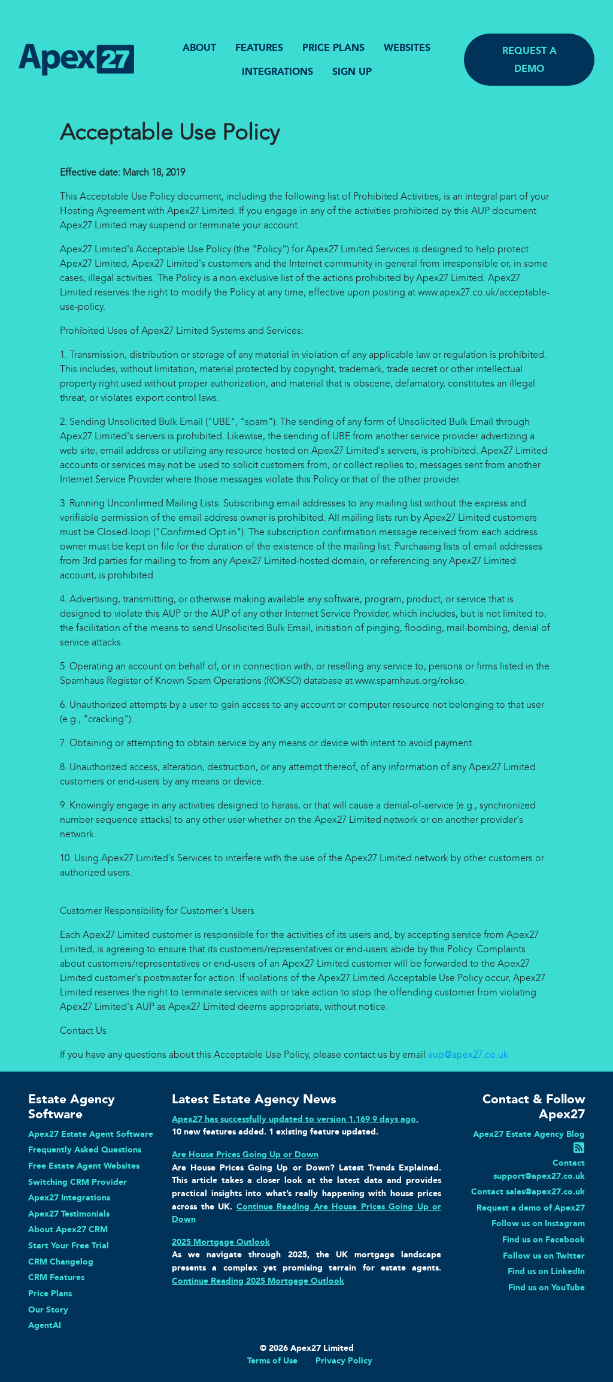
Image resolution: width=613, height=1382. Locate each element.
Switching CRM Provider (77, 1181)
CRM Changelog (60, 1261)
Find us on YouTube (546, 1287)
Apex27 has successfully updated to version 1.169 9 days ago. (295, 1119)
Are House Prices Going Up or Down (245, 1154)
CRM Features (56, 1277)
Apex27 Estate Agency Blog (529, 1133)
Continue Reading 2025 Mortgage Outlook (258, 1280)
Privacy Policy (343, 1360)
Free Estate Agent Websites (83, 1165)
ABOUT (199, 47)
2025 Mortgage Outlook (221, 1241)
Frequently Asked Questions (84, 1149)
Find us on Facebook (543, 1239)
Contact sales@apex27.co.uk (528, 1191)
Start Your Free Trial (68, 1245)
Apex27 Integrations (69, 1197)
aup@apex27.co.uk (468, 1054)
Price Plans (50, 1293)
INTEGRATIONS (277, 71)
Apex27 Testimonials (69, 1213)
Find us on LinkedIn (546, 1271)
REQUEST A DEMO (529, 59)
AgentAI (44, 1325)
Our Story (48, 1309)
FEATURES (259, 47)
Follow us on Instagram (538, 1223)
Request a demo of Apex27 (531, 1207)
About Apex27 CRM (68, 1229)
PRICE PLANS (333, 47)
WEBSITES (407, 47)
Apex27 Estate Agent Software (90, 1133)
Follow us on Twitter (544, 1255)
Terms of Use (272, 1360)
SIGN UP (352, 71)
